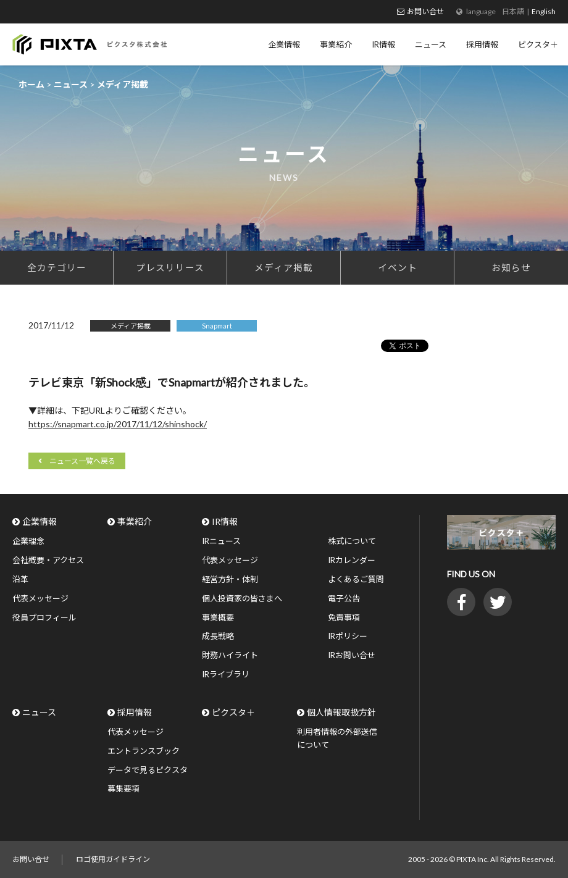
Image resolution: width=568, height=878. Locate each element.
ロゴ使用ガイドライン (113, 859)
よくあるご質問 (356, 579)
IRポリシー (347, 636)
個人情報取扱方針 (341, 712)
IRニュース (221, 541)
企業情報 (39, 521)
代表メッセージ (40, 598)
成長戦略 (218, 636)
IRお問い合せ (351, 655)
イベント (397, 267)
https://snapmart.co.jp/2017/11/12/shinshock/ (117, 424)
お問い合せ (425, 11)
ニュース (39, 712)
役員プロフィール (44, 617)
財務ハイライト (230, 655)
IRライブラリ (225, 674)
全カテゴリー (56, 267)
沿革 (20, 579)
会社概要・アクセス (48, 560)
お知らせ (511, 267)
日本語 (513, 11)
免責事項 (344, 617)
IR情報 (225, 521)
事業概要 (218, 617)
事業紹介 (134, 521)
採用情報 (134, 712)
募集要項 (123, 788)
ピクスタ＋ (233, 712)
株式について (352, 541)
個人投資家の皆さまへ (242, 598)
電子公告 (344, 598)
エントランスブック (143, 751)
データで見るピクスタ (147, 770)
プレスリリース (170, 267)
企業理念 (28, 541)
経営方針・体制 (230, 579)
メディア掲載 (283, 267)
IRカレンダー (351, 560)
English (544, 11)
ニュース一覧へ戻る (82, 461)
